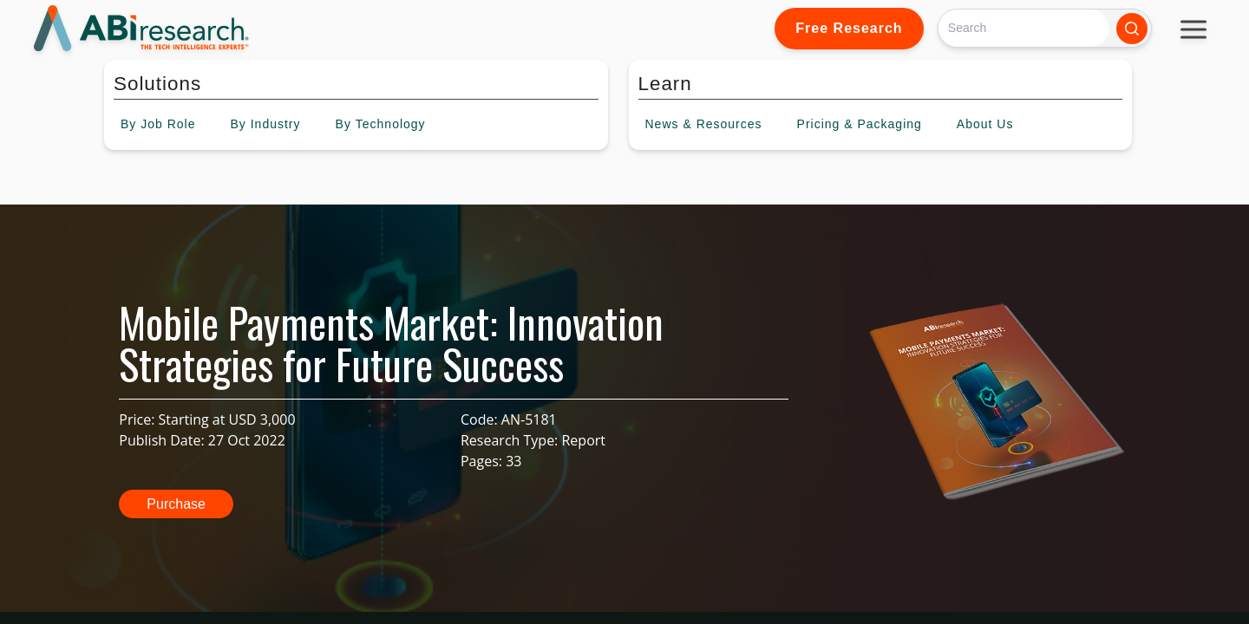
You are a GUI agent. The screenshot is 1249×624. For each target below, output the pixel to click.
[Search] (1023, 28)
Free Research (848, 28)
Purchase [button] (176, 504)
